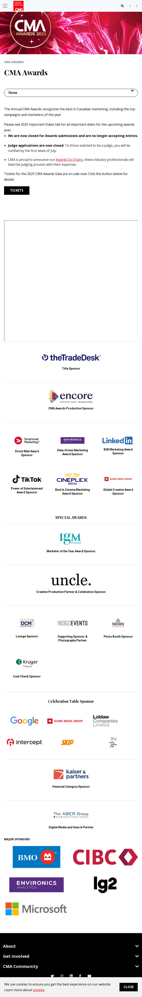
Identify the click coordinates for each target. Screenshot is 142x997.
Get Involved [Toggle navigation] (71, 956)
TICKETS (16, 190)
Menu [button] (12, 92)
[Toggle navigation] (122, 5)
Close (129, 987)
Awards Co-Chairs (69, 159)
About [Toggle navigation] (71, 946)
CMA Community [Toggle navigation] (71, 966)
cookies (38, 990)
